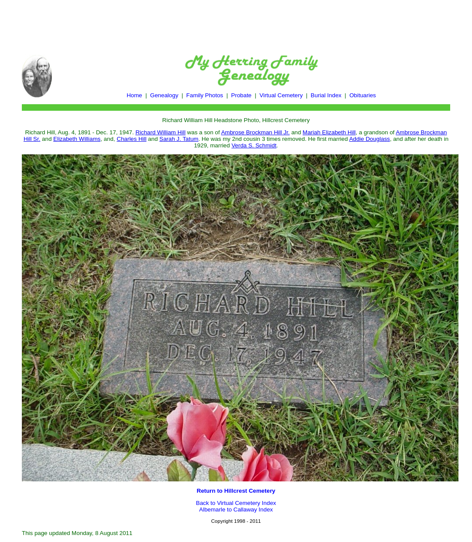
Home (134, 95)
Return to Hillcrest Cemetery (236, 490)
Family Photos (204, 95)
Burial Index (326, 95)
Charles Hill (131, 139)
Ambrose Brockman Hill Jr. (255, 132)
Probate (241, 95)
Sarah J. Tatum (178, 139)
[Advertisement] (236, 23)
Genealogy (164, 95)
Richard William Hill (160, 132)
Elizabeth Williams (76, 139)
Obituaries (362, 95)
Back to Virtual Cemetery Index (236, 503)
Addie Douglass (369, 139)
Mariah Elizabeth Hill (329, 132)
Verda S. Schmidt (253, 145)
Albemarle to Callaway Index (236, 509)
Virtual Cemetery (281, 95)
